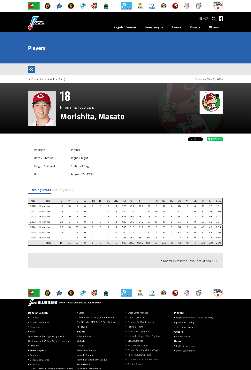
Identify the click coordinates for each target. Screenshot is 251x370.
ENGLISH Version (185, 346)
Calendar (34, 317)
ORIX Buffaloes (135, 341)
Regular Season (125, 27)
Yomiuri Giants (134, 364)
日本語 (204, 18)
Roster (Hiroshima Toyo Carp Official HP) (190, 260)
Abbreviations (183, 336)
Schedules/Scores (39, 322)
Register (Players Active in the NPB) (195, 317)
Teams (176, 27)
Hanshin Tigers (135, 327)
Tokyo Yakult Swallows (139, 355)
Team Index (85, 336)
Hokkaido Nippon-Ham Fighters (143, 336)
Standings (35, 327)
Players (195, 27)
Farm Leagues (37, 350)
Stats (32, 331)
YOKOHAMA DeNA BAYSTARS (142, 359)
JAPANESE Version (185, 350)
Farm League (153, 27)
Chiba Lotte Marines (137, 313)
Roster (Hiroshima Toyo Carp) (48, 79)
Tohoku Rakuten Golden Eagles (143, 350)
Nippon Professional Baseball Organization (46, 23)
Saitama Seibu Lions (137, 345)
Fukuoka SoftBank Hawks (140, 322)
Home (177, 341)
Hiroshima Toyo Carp (138, 331)
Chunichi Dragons (136, 317)
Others (214, 27)
